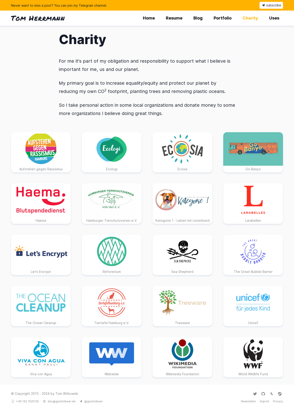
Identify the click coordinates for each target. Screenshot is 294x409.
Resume (174, 18)
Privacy (278, 401)
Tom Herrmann (38, 18)
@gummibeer (93, 401)
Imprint (264, 401)
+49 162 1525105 (27, 401)
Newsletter (248, 401)
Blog (198, 18)
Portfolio (223, 18)
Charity (250, 18)
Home (149, 18)
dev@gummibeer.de (62, 401)
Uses (274, 18)
